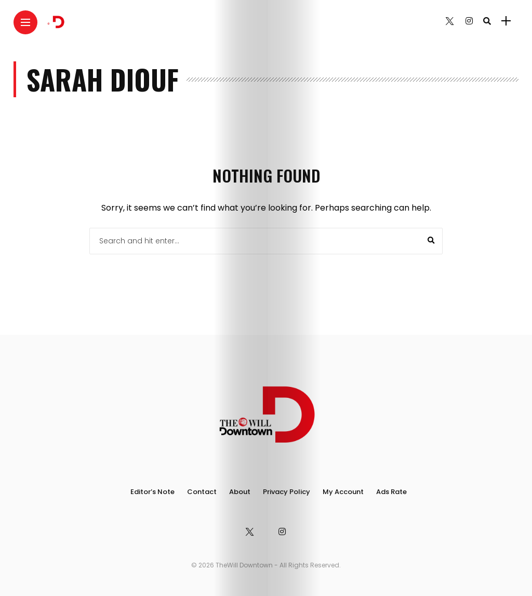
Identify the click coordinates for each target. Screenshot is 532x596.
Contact (202, 492)
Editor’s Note (152, 492)
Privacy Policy (286, 492)
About (239, 492)
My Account (343, 492)
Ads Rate (391, 492)
